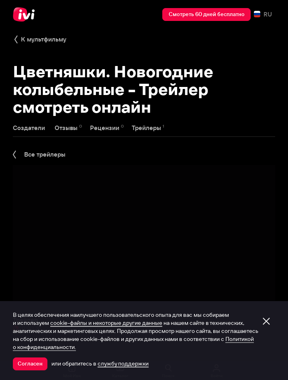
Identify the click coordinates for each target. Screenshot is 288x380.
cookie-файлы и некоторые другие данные (106, 323)
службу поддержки (123, 363)
